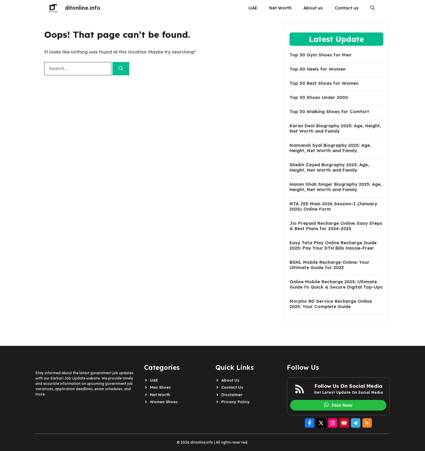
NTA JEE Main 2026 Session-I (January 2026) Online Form (333, 206)
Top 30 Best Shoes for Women (324, 83)
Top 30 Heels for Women (318, 69)
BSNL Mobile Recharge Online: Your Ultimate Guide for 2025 (330, 265)
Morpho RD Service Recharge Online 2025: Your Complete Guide (331, 304)
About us (313, 8)
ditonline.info (82, 7)
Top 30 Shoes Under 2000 (319, 97)
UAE (253, 8)
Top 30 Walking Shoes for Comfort (329, 111)
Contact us (347, 8)
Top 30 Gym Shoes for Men (320, 55)
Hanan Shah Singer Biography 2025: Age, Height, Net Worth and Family (336, 187)
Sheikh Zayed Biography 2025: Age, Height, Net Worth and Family (329, 167)
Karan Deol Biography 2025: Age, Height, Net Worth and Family (335, 128)
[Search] (120, 68)
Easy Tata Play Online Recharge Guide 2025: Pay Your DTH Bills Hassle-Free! (333, 245)
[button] (372, 8)
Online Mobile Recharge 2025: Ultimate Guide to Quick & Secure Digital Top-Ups (336, 284)
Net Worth (280, 8)
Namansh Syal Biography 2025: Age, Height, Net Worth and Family (330, 148)
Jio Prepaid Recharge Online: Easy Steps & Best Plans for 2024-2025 (336, 226)
